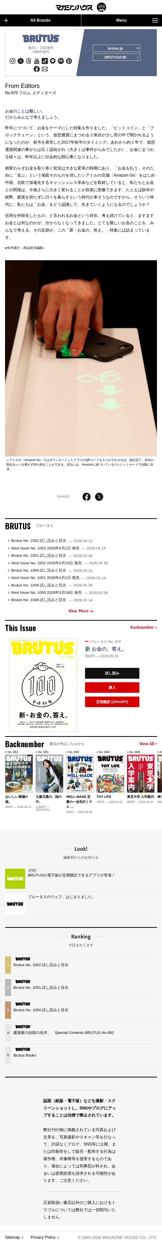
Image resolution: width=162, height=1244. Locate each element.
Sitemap (12, 1238)
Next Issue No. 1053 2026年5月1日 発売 (58, 548)
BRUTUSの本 (121, 58)
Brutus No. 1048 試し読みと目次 (51, 600)
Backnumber (143, 628)
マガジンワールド (81, 7)
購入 (112, 688)
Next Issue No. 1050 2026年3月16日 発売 (59, 593)
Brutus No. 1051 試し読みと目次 (51, 555)
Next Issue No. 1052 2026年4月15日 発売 (59, 563)
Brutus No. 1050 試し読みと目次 (51, 570)
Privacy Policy (43, 1238)
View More (81, 611)
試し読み (112, 673)
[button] (152, 779)
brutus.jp (123, 49)
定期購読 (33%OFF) (112, 702)
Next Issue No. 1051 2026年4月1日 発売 (58, 578)
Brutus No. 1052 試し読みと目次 (51, 541)
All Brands (27, 20)
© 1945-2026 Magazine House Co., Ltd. (117, 1238)
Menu (137, 20)
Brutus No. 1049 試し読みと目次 (51, 585)
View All (148, 744)
